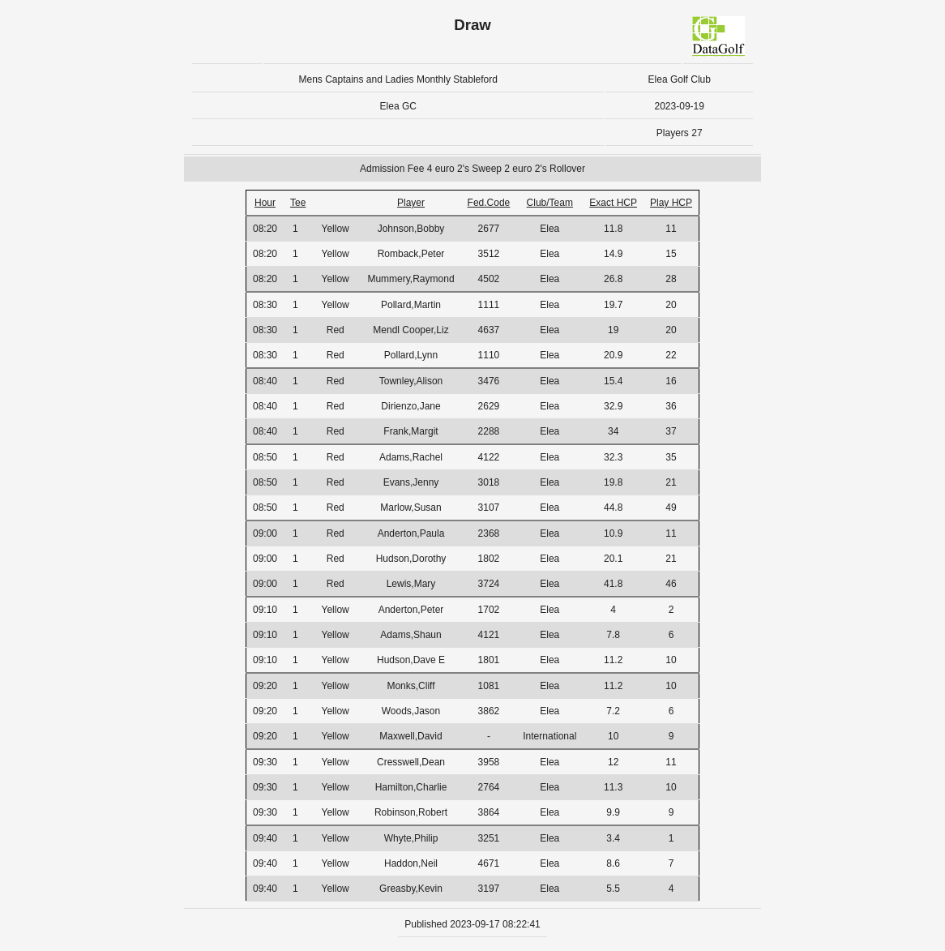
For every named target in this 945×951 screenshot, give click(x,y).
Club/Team (550, 202)
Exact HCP (613, 202)
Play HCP (671, 202)
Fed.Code (489, 202)
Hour (265, 202)
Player (411, 202)
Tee (298, 202)
